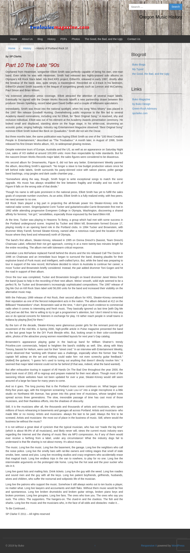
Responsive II (149, 545)
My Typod (137, 69)
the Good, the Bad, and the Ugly (150, 73)
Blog (40, 39)
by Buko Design (141, 103)
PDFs (63, 39)
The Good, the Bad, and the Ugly (104, 39)
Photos (76, 39)
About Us (27, 39)
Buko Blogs (138, 64)
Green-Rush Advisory (144, 108)
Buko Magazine (141, 99)
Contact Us (133, 39)
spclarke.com (140, 113)
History (52, 39)
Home (13, 39)
